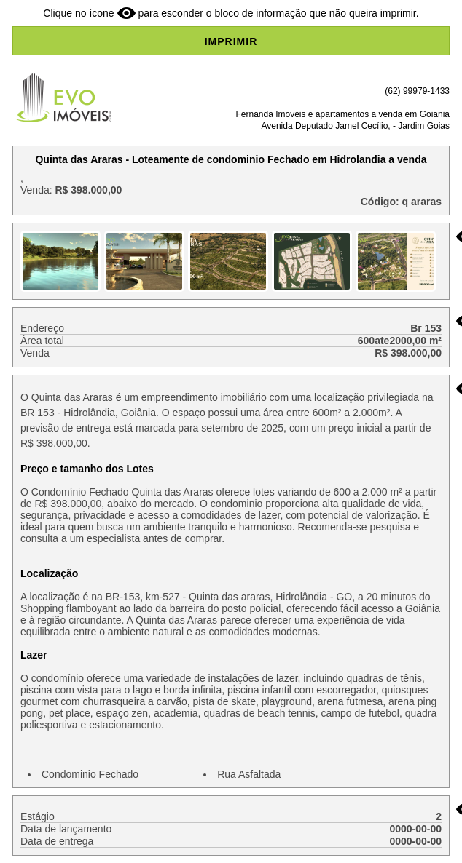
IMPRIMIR (231, 41)
